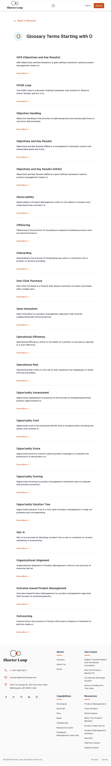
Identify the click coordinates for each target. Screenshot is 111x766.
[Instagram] (36, 697)
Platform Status (92, 744)
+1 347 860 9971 (18, 670)
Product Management (95, 705)
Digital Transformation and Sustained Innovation (95, 662)
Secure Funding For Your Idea (94, 688)
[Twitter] (13, 697)
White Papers (91, 714)
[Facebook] (6, 697)
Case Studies (91, 710)
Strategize (62, 705)
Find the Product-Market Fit (93, 672)
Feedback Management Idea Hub (68, 735)
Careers (61, 659)
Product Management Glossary (95, 733)
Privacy (94, 761)
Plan (59, 714)
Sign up (99, 6)
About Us (61, 664)
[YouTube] (21, 697)
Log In (87, 6)
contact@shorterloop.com (23, 677)
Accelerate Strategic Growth (95, 680)
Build (59, 719)
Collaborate (62, 724)
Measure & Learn (65, 729)
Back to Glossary (25, 20)
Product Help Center (94, 727)
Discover (61, 710)
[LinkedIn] (29, 697)
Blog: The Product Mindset (93, 721)
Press (59, 669)
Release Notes (91, 749)
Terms (105, 761)
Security (88, 740)
